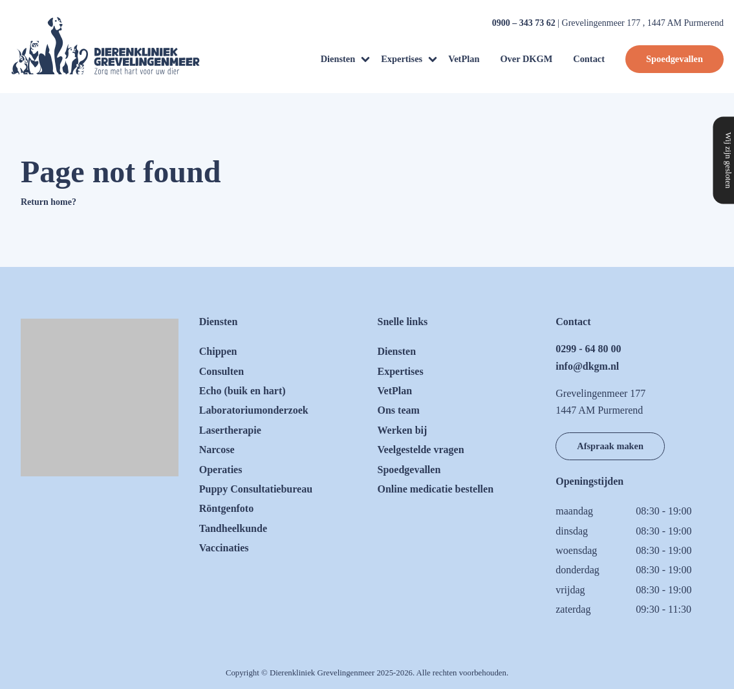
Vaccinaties (224, 547)
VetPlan (463, 59)
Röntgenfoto (226, 508)
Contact (589, 59)
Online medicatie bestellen (436, 488)
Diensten (338, 59)
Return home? (48, 202)
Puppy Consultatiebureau (255, 488)
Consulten (221, 371)
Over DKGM (526, 59)
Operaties (221, 469)
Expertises (401, 59)
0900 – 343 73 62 (524, 23)
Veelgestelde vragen (421, 449)
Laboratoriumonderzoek (253, 410)
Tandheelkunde (233, 528)
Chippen (218, 351)
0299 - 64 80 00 (588, 348)
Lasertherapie (230, 430)
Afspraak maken (610, 446)
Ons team (399, 410)
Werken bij (402, 430)
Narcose (217, 449)
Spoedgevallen (674, 59)
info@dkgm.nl (587, 366)
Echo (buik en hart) (242, 390)
